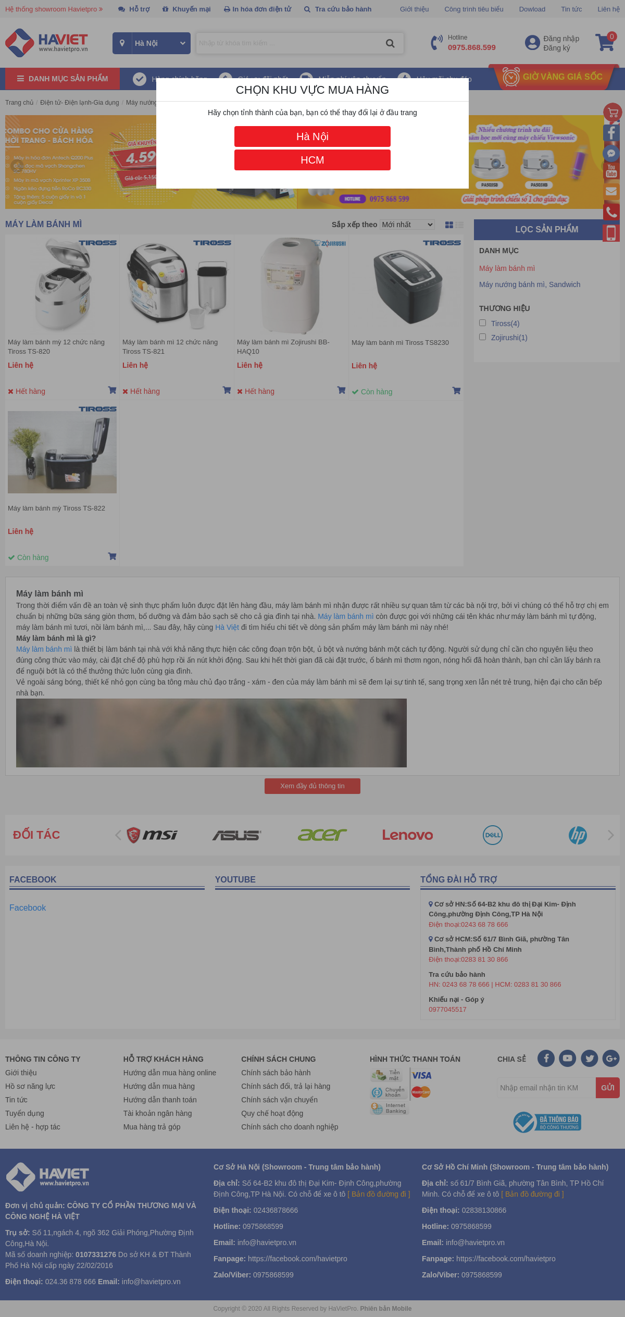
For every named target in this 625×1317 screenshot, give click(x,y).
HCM (312, 160)
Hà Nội (312, 136)
